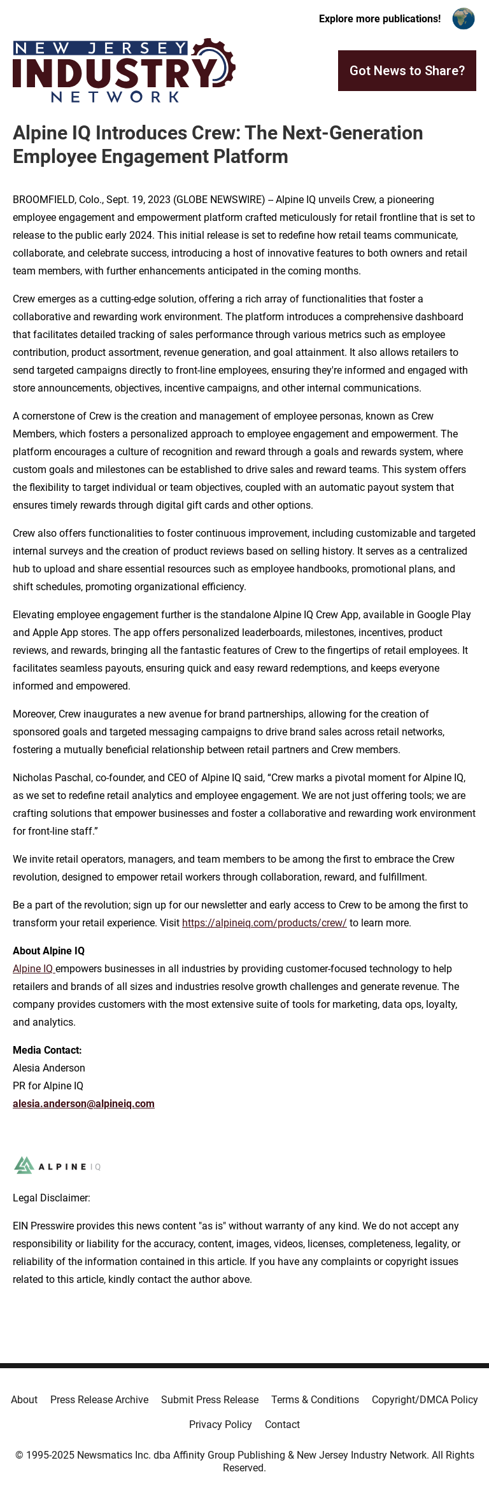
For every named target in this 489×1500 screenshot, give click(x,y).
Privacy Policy (220, 1425)
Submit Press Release (210, 1400)
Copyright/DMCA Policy (425, 1400)
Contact (282, 1425)
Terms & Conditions (315, 1400)
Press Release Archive (99, 1400)
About (24, 1400)
